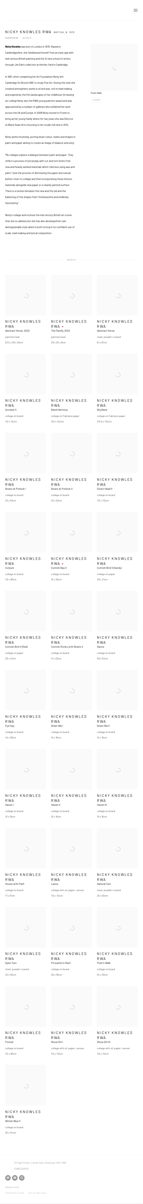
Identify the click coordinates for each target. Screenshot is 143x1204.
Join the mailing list (15, 1178)
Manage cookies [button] (12, 1187)
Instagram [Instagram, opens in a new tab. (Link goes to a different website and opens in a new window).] (21, 1178)
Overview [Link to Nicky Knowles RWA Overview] (11, 37)
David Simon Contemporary (22, 10)
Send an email (8, 1178)
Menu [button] (135, 10)
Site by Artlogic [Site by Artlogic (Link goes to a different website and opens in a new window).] (37, 1193)
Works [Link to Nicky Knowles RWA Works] (27, 37)
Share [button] (97, 100)
